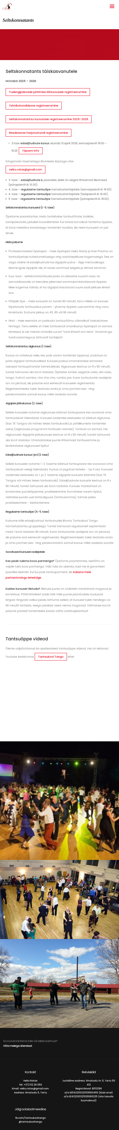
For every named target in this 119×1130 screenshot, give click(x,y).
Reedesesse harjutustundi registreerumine (38, 133)
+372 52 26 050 (33, 1084)
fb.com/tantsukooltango (30, 1117)
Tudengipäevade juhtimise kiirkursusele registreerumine (48, 92)
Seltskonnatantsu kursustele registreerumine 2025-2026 (48, 119)
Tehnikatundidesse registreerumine (33, 105)
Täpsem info (30, 151)
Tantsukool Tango (51, 657)
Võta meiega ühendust (17, 1046)
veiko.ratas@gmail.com (25, 169)
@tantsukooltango (30, 1121)
